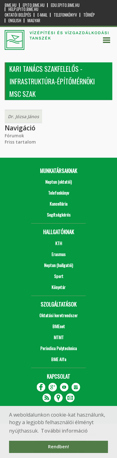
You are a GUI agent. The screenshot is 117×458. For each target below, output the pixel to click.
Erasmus (58, 254)
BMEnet (58, 326)
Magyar (33, 20)
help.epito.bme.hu (23, 9)
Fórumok (14, 136)
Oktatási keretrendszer (58, 315)
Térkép (89, 15)
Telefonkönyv (65, 15)
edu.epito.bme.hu (65, 5)
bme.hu (11, 5)
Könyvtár (58, 287)
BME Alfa (58, 359)
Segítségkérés (59, 214)
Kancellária (58, 203)
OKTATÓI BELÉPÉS (18, 15)
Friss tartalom (20, 142)
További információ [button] (64, 430)
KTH (58, 243)
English (14, 20)
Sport (58, 276)
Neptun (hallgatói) (58, 265)
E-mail (42, 15)
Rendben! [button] (58, 447)
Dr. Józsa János (23, 116)
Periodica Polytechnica (58, 348)
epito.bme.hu (34, 5)
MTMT (59, 337)
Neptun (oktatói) (58, 181)
